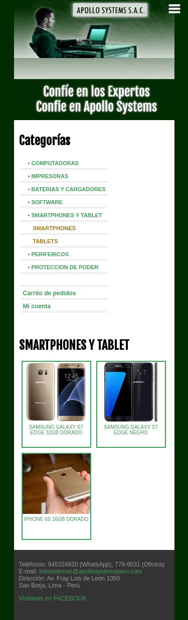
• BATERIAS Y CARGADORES (67, 189)
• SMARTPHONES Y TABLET (65, 215)
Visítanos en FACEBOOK (53, 598)
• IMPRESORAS (48, 176)
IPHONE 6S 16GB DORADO (68, 517)
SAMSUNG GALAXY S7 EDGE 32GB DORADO (56, 427)
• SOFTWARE (45, 202)
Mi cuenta (37, 306)
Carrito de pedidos (49, 293)
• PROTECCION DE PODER (63, 267)
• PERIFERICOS (48, 254)
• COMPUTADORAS (53, 163)
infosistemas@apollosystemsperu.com (90, 571)
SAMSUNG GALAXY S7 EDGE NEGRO (131, 427)
